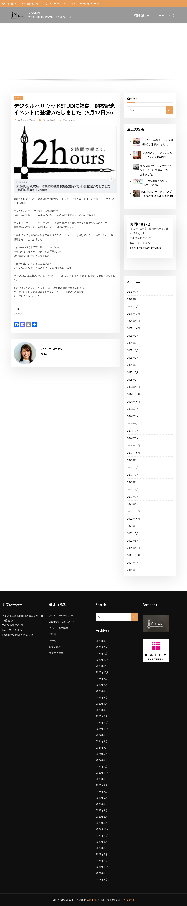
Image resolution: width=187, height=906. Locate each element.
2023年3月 (133, 489)
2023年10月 (133, 452)
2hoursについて (165, 15)
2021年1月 (133, 562)
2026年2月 (133, 299)
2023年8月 (133, 460)
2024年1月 (133, 438)
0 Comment (68, 119)
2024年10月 (133, 401)
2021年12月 (133, 548)
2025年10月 (133, 328)
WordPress (93, 899)
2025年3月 (133, 372)
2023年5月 (133, 482)
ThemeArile (128, 899)
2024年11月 (133, 394)
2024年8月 (133, 409)
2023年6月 (133, 474)
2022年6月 (133, 540)
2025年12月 (133, 313)
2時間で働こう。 (143, 15)
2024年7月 (133, 416)
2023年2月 (133, 496)
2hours (34, 13)
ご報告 (52, 634)
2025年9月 (133, 335)
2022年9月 (133, 526)
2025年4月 (133, 365)
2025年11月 (133, 321)
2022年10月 (133, 518)
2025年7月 (133, 343)
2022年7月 (133, 533)
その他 (18, 97)
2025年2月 (133, 379)
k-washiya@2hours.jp (88, 3)
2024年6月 (133, 423)
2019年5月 (133, 570)
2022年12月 (133, 511)
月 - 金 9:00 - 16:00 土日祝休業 (22, 3)
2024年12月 (133, 387)
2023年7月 (133, 467)
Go (169, 110)
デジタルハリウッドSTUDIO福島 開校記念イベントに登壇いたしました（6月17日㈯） (99, 59)
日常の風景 (55, 646)
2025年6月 (133, 350)
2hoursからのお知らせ (61, 621)
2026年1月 (133, 306)
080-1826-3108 (57, 3)
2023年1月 (133, 504)
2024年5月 (133, 431)
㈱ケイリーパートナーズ (62, 615)
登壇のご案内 (56, 653)
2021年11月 (133, 555)
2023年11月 (133, 445)
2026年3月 (133, 291)
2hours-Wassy (26, 119)
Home (44, 59)
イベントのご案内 (58, 628)
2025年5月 (133, 357)
